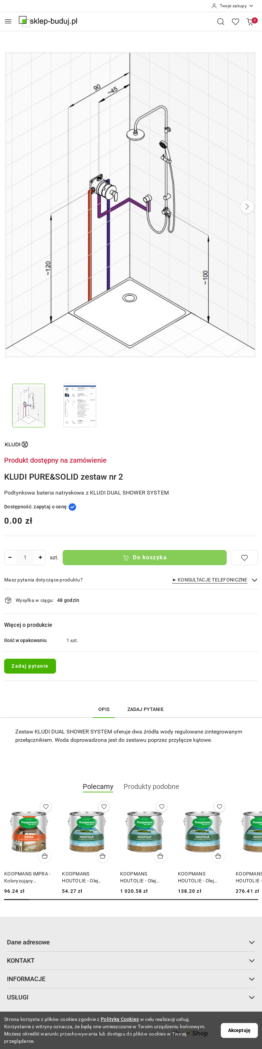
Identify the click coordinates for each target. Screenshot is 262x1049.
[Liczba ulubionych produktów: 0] (235, 21)
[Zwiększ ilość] (40, 557)
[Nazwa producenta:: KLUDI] (16, 444)
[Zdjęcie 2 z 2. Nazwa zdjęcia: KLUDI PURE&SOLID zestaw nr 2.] (79, 406)
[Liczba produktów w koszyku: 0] (250, 21)
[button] (247, 207)
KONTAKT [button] (131, 960)
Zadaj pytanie (30, 666)
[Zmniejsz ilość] (9, 557)
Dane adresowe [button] (131, 942)
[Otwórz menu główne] (8, 21)
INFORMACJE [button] (131, 979)
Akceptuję (239, 1030)
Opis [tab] (103, 709)
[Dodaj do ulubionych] (244, 557)
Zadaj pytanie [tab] (145, 709)
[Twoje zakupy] (232, 6)
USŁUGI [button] (131, 997)
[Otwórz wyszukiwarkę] (221, 21)
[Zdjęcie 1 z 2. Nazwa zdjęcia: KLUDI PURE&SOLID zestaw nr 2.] (28, 406)
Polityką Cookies (120, 1019)
